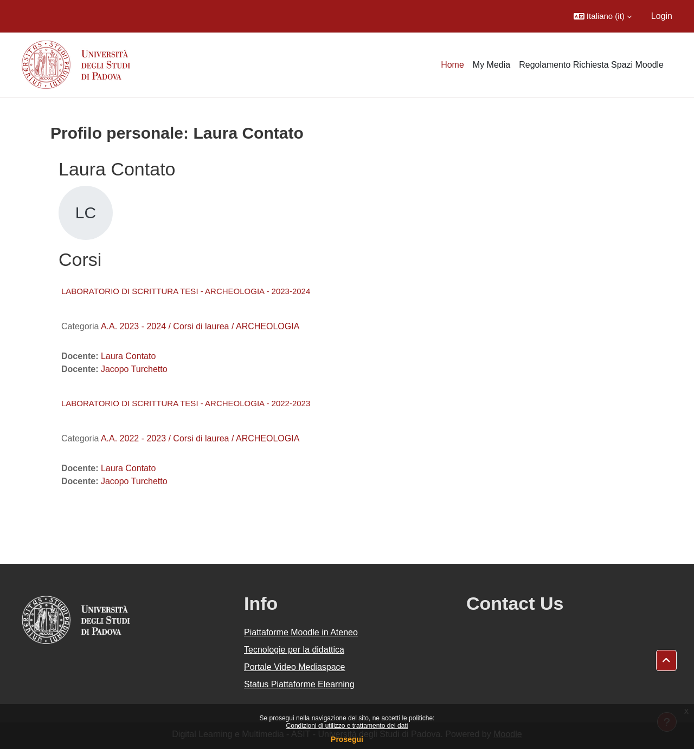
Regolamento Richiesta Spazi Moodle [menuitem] (591, 64)
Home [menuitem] (452, 64)
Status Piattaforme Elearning (299, 684)
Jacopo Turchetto (134, 369)
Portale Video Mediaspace (294, 667)
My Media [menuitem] (491, 64)
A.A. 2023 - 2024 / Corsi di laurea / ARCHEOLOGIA (200, 326)
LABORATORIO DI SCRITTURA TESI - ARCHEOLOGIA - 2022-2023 (185, 403)
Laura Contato (128, 356)
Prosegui (347, 739)
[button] (602, 16)
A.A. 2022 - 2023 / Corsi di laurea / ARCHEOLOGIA (200, 438)
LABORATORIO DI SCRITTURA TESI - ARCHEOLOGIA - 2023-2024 (185, 291)
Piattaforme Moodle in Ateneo (301, 632)
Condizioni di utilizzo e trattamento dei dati (347, 726)
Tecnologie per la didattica (294, 649)
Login (661, 16)
